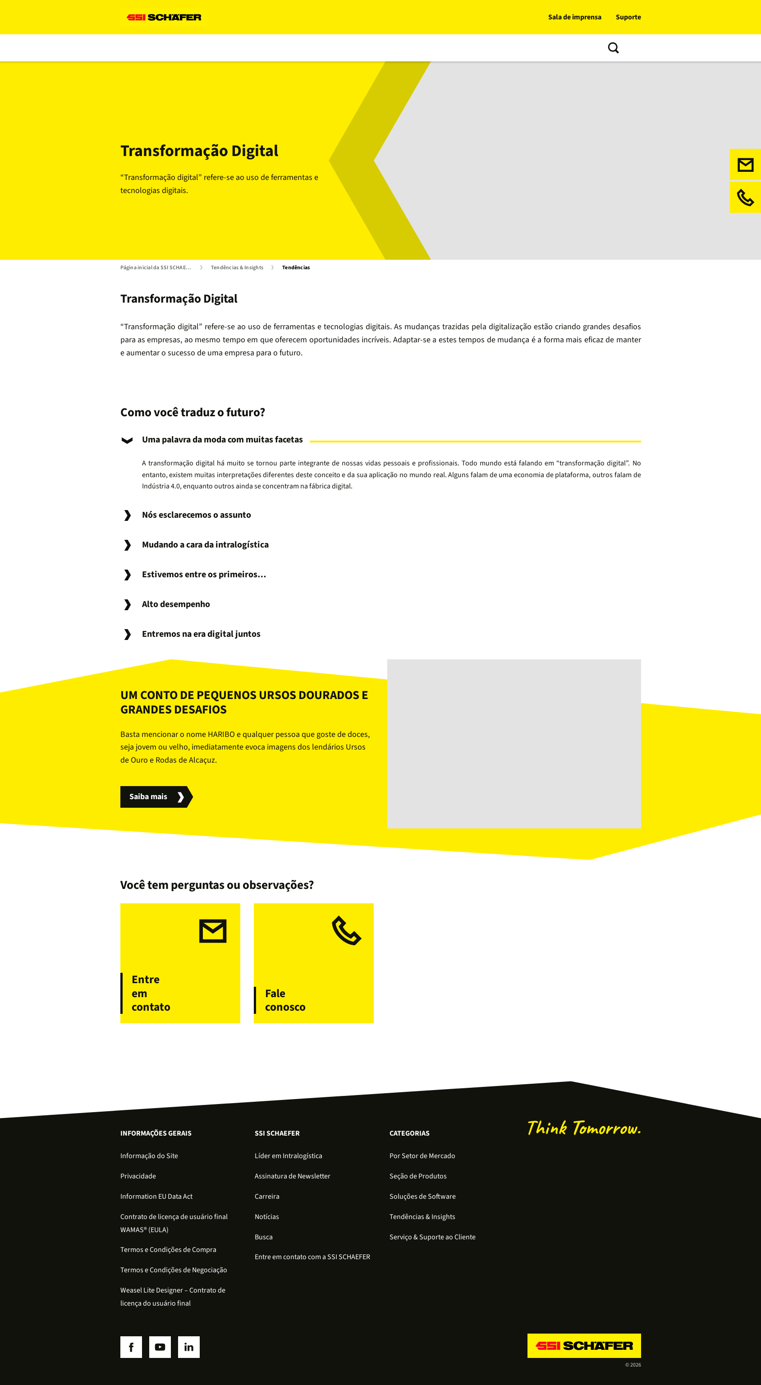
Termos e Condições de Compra (168, 1250)
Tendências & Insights (327, 48)
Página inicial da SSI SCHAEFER (157, 267)
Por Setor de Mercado (422, 1156)
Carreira (267, 1196)
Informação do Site (149, 1156)
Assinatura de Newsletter (292, 1176)
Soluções (137, 48)
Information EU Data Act (156, 1196)
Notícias (267, 1217)
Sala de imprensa (574, 17)
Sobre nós (390, 48)
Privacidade (138, 1176)
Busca (264, 1237)
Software (224, 48)
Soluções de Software (423, 1196)
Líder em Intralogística (288, 1156)
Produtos (180, 48)
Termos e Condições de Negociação (173, 1270)
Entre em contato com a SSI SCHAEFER (312, 1257)
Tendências (296, 267)
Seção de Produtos (418, 1176)
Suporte (628, 17)
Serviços (265, 48)
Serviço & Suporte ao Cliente (433, 1237)
